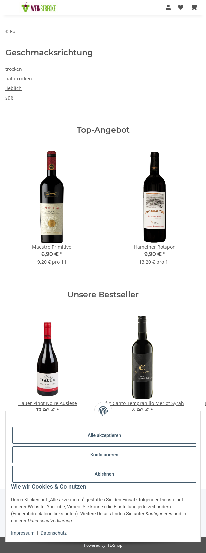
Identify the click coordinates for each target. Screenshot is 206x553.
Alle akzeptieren (104, 435)
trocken (13, 69)
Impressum (22, 533)
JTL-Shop (114, 545)
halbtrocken (18, 78)
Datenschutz (54, 533)
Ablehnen (104, 474)
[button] (168, 7)
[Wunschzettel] (180, 7)
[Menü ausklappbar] (8, 4)
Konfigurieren (104, 454)
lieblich (13, 88)
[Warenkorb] (194, 7)
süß (9, 98)
